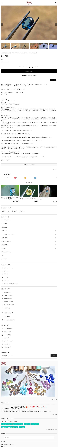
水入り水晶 (4, 227)
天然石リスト (5, 230)
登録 (54, 355)
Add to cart (29, 71)
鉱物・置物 (4, 237)
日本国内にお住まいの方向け (29, 75)
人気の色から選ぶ (6, 241)
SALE (3, 255)
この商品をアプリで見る (29, 164)
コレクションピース (7, 220)
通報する (54, 169)
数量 (2, 59)
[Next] (56, 24)
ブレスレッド (5, 248)
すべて (6, 178)
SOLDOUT (4, 259)
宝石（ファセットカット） (8, 234)
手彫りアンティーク (7, 252)
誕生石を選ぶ (5, 245)
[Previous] (2, 24)
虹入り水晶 (4, 223)
